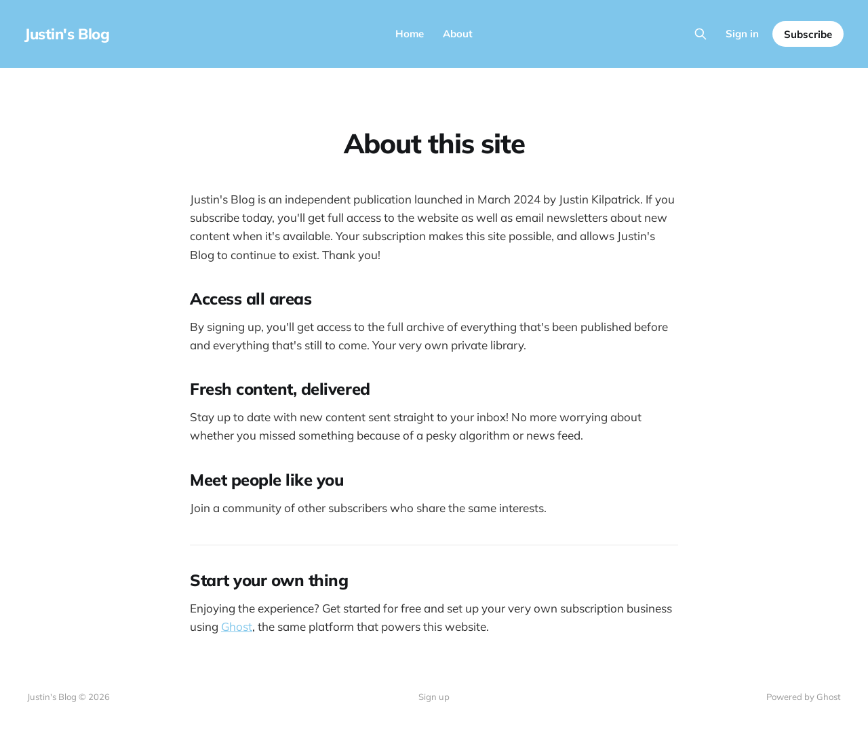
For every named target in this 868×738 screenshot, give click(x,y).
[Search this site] (700, 34)
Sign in (742, 33)
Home (409, 33)
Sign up (434, 696)
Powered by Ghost (803, 696)
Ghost (236, 626)
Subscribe (808, 34)
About (458, 33)
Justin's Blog (66, 33)
